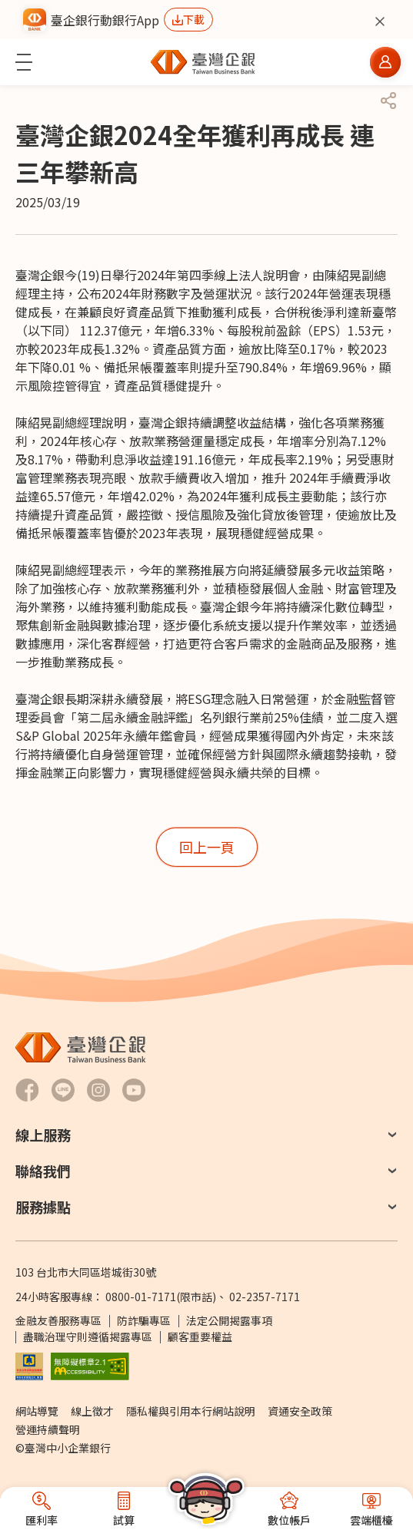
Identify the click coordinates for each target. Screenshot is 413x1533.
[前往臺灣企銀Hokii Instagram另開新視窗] (98, 1090)
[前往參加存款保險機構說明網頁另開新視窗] (29, 1365)
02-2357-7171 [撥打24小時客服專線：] (264, 1296)
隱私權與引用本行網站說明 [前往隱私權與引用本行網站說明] (190, 1411)
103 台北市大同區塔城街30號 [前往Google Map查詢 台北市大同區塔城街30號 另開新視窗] (85, 1272)
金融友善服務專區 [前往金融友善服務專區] (58, 1320)
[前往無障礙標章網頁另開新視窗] (90, 1365)
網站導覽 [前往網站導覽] (36, 1411)
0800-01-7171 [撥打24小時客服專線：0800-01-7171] (140, 1296)
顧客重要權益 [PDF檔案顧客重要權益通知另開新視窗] (200, 1336)
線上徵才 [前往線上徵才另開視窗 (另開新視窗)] (92, 1411)
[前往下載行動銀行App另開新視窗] (188, 19)
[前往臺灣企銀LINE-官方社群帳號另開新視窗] (63, 1090)
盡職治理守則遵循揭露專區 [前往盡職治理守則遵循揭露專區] (87, 1336)
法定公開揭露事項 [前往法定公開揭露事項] (229, 1320)
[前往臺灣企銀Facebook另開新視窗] (27, 1090)
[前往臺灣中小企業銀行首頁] (203, 62)
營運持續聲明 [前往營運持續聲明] (47, 1429)
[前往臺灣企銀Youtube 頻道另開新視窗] (133, 1090)
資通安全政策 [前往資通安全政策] (300, 1411)
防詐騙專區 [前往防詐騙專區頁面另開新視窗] (144, 1320)
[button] (23, 62)
